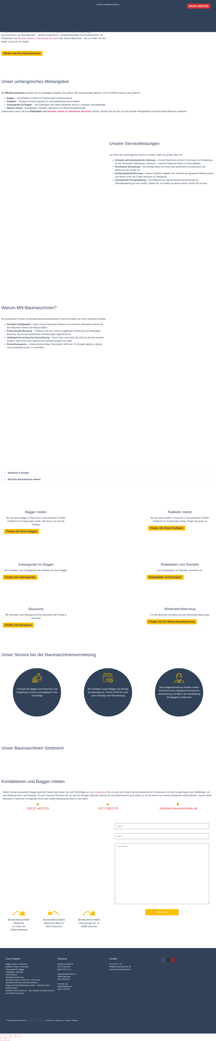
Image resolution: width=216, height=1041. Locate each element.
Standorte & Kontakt (18, 473)
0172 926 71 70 (115, 964)
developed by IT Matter (36, 1021)
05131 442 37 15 (64, 970)
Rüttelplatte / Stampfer (14, 972)
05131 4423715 (64, 990)
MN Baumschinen (20, 1021)
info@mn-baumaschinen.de (120, 967)
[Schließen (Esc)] (18, 1036)
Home (99, 4)
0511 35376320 (64, 980)
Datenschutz (59, 1021)
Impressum (49, 1021)
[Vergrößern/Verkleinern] (2, 1036)
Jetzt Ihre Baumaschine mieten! (24, 479)
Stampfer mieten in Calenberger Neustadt (37, 38)
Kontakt (104, 4)
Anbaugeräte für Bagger (15, 970)
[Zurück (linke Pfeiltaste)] (2, 1040)
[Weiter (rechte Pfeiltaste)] (7, 1040)
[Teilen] (13, 1036)
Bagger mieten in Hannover (16, 964)
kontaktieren (100, 792)
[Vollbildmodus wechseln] (7, 1036)
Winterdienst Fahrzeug (14, 978)
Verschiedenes (11, 975)
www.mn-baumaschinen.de (120, 970)
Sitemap (75, 1021)
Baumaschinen (113, 4)
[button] (108, 473)
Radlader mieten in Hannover (17, 967)
